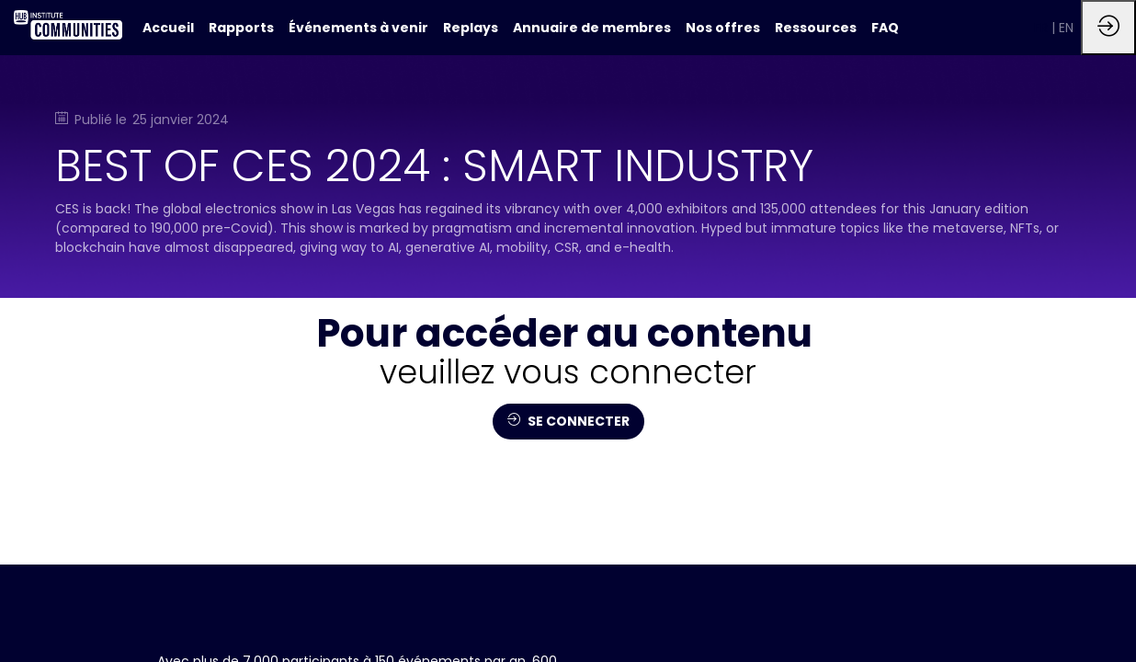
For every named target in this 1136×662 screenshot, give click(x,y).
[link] (241, 27)
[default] (168, 27)
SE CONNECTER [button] (568, 421)
